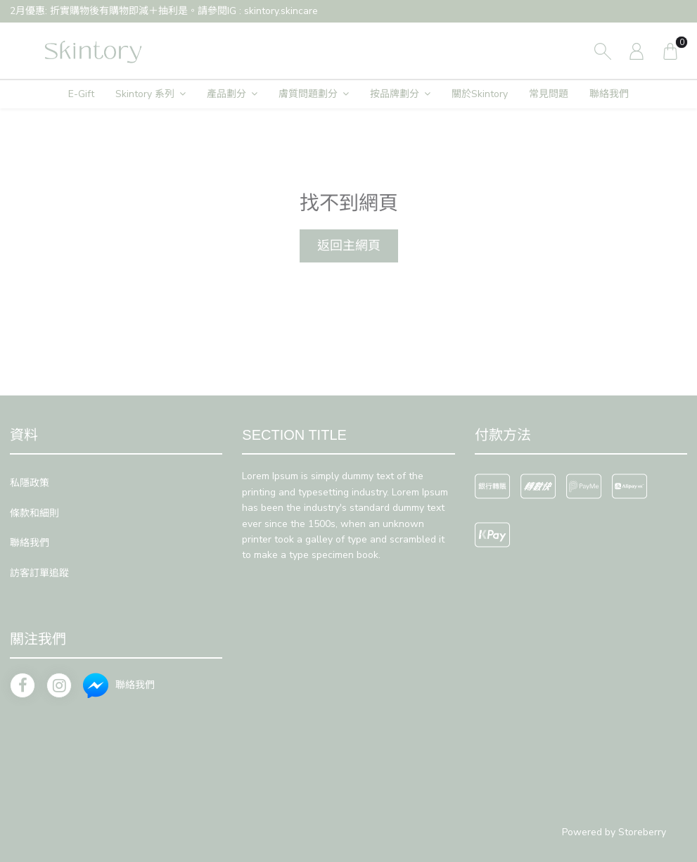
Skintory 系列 (144, 94)
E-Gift (81, 94)
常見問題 (548, 94)
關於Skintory (480, 94)
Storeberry (642, 832)
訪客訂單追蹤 (39, 573)
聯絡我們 (609, 94)
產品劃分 (226, 94)
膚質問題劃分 (308, 94)
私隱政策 (29, 483)
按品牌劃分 (394, 94)
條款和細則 (34, 513)
